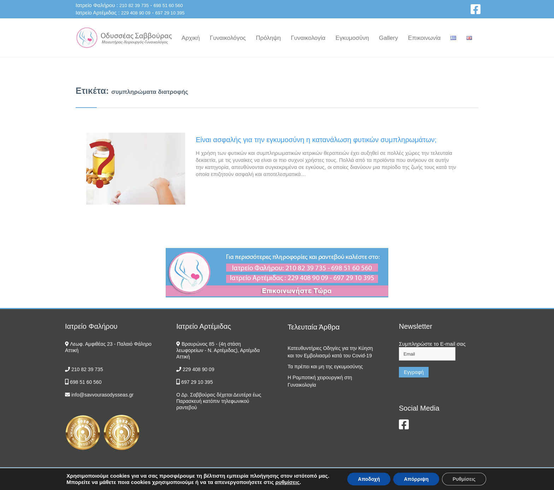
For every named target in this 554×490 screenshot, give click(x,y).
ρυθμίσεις (287, 482)
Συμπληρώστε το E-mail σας (432, 344)
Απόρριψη (416, 479)
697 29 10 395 (169, 13)
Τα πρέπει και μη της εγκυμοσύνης (325, 366)
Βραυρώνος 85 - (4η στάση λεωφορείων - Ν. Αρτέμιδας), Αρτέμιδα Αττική (218, 350)
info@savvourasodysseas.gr (102, 395)
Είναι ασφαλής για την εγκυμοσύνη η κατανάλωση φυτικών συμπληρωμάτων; (316, 140)
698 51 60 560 (168, 5)
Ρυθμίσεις (464, 479)
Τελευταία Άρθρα (314, 327)
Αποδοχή (369, 479)
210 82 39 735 (134, 5)
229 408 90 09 (136, 13)
